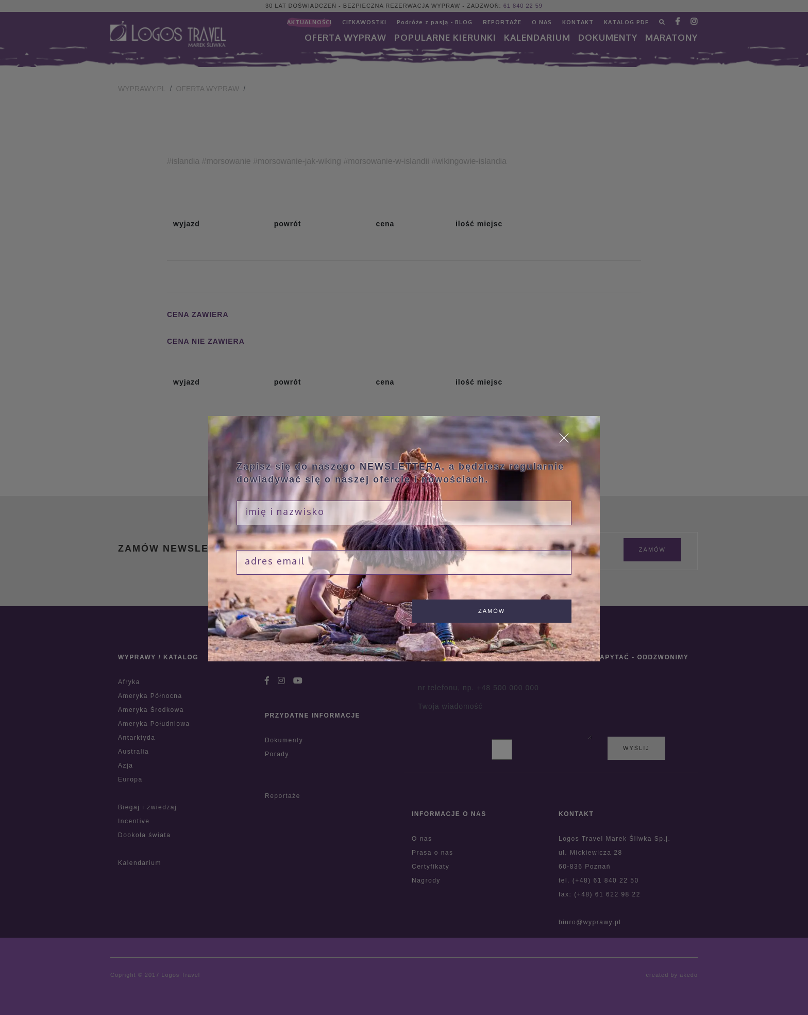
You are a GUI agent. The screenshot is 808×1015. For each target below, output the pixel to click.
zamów (491, 611)
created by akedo (672, 975)
